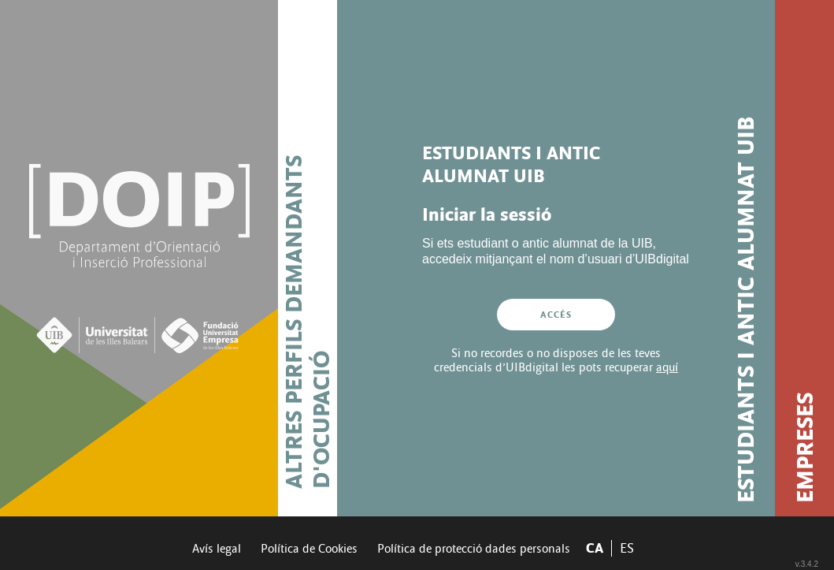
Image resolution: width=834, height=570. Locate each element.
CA (594, 548)
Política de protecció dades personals (473, 549)
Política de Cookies (309, 549)
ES (627, 548)
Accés (556, 314)
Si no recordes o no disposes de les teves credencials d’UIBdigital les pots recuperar (556, 360)
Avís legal (216, 549)
